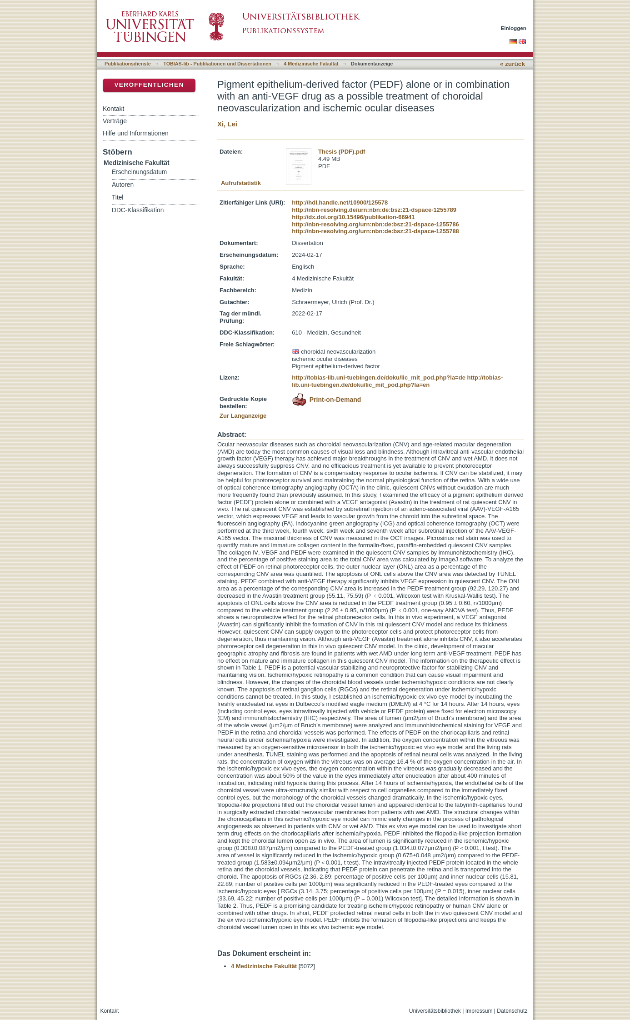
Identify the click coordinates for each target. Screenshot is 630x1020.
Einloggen (514, 28)
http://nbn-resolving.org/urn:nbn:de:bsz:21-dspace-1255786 (375, 224)
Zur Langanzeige (243, 415)
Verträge (115, 121)
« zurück (512, 63)
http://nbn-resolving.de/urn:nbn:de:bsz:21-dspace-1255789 (374, 209)
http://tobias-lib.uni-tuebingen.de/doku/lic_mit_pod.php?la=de (378, 377)
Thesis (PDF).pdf (341, 151)
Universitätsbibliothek (435, 1011)
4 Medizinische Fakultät (311, 63)
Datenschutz (512, 1011)
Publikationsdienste (128, 63)
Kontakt (113, 108)
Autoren (123, 184)
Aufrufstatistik (241, 183)
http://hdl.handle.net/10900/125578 (340, 202)
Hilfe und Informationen (136, 133)
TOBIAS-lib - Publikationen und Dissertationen (217, 63)
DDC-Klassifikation (138, 210)
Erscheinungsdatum (139, 172)
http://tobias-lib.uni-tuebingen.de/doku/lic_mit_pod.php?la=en (397, 381)
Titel (117, 197)
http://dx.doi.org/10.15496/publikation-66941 (353, 217)
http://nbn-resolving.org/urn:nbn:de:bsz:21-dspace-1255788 (375, 231)
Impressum (479, 1011)
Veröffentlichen (149, 84)
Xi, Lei (227, 124)
